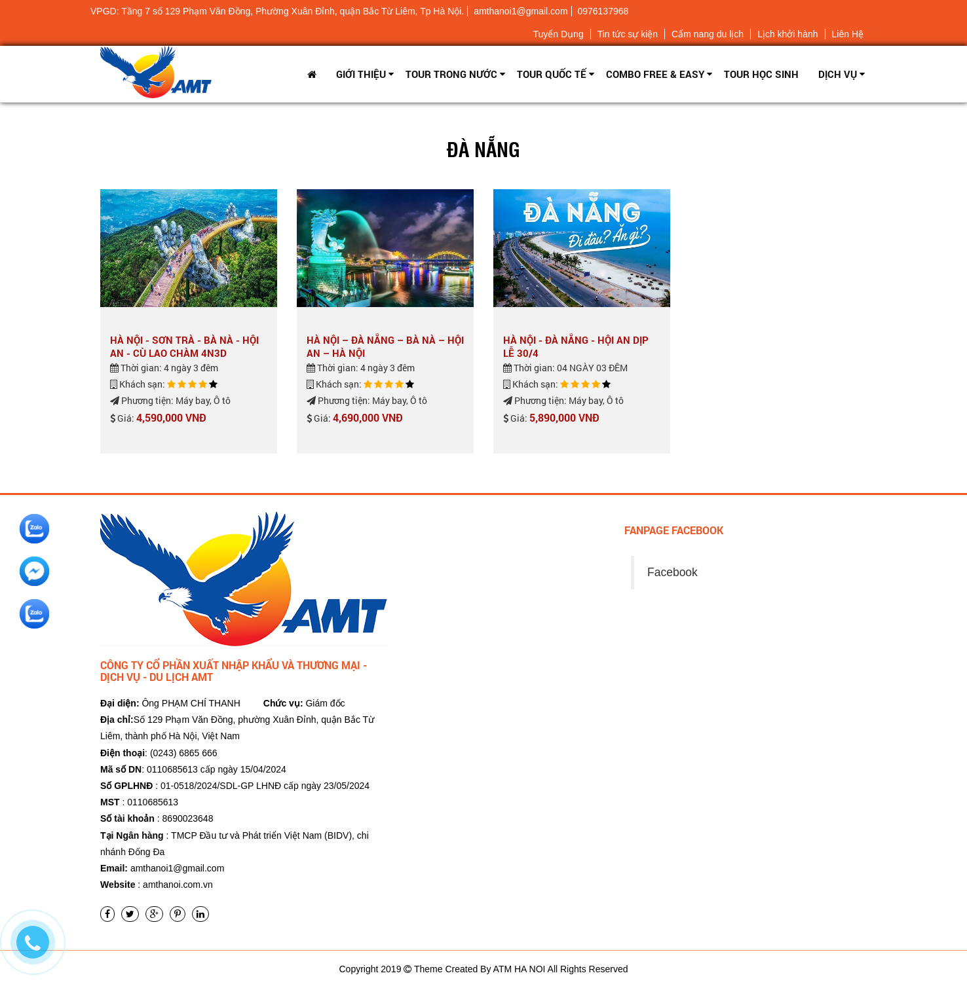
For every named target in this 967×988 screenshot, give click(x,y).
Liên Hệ (847, 34)
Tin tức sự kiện (627, 34)
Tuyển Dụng (558, 34)
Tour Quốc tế (551, 74)
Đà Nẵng (483, 149)
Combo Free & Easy (655, 74)
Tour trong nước (451, 74)
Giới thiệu (361, 74)
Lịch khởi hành (787, 34)
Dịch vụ (837, 74)
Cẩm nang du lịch (708, 34)
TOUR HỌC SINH (761, 74)
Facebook (672, 572)
